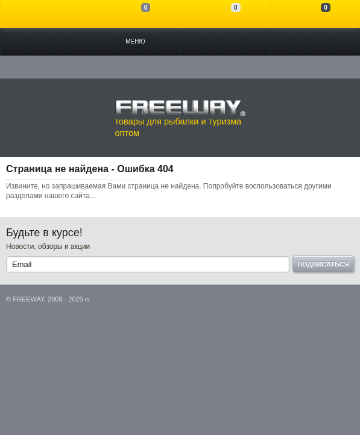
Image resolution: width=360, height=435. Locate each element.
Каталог (45, 42)
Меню (135, 41)
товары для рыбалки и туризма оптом (180, 118)
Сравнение (135, 14)
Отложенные (225, 14)
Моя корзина (315, 14)
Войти (45, 14)
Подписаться (323, 264)
